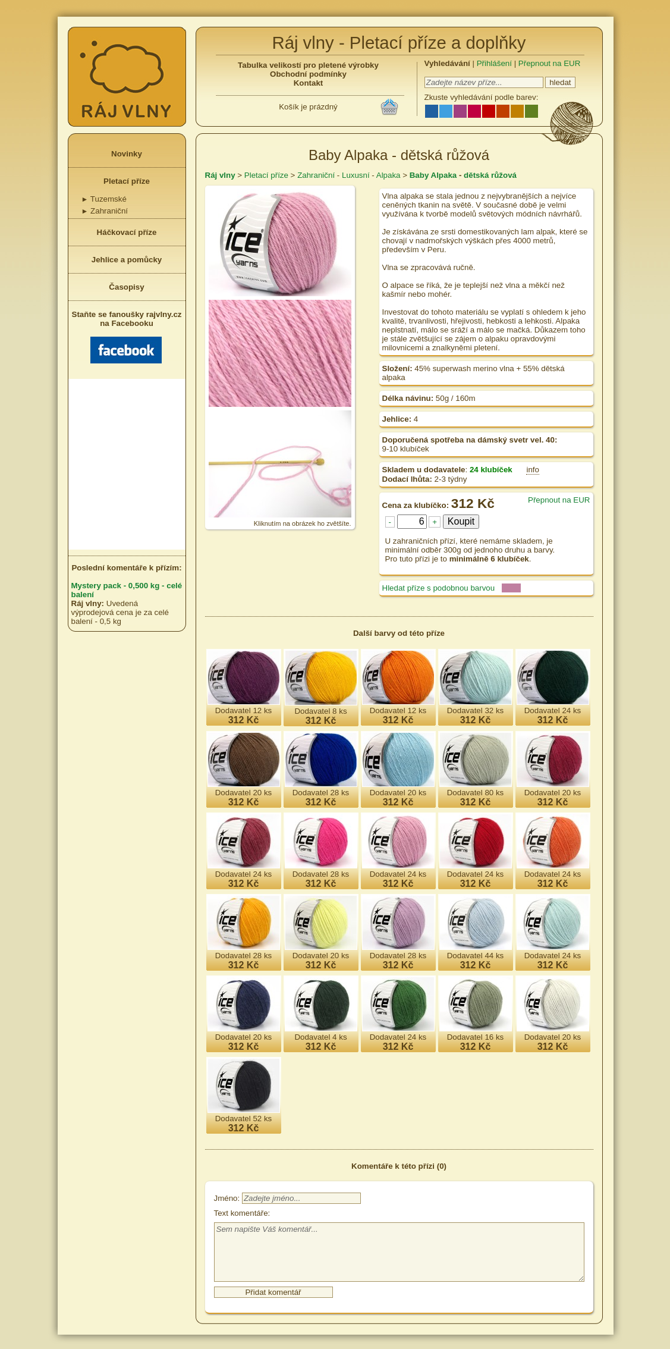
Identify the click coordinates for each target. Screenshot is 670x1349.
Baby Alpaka (433, 175)
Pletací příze (126, 181)
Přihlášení (494, 63)
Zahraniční (104, 210)
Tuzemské (104, 198)
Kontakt (308, 83)
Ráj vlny (220, 175)
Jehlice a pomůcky (127, 259)
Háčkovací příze (127, 232)
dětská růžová (490, 175)
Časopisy (126, 287)
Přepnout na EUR (549, 63)
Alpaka (388, 175)
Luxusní (356, 175)
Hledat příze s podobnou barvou (438, 587)
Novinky (126, 153)
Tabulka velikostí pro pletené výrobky (308, 65)
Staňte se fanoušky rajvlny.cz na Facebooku (127, 336)
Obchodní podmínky (308, 74)
